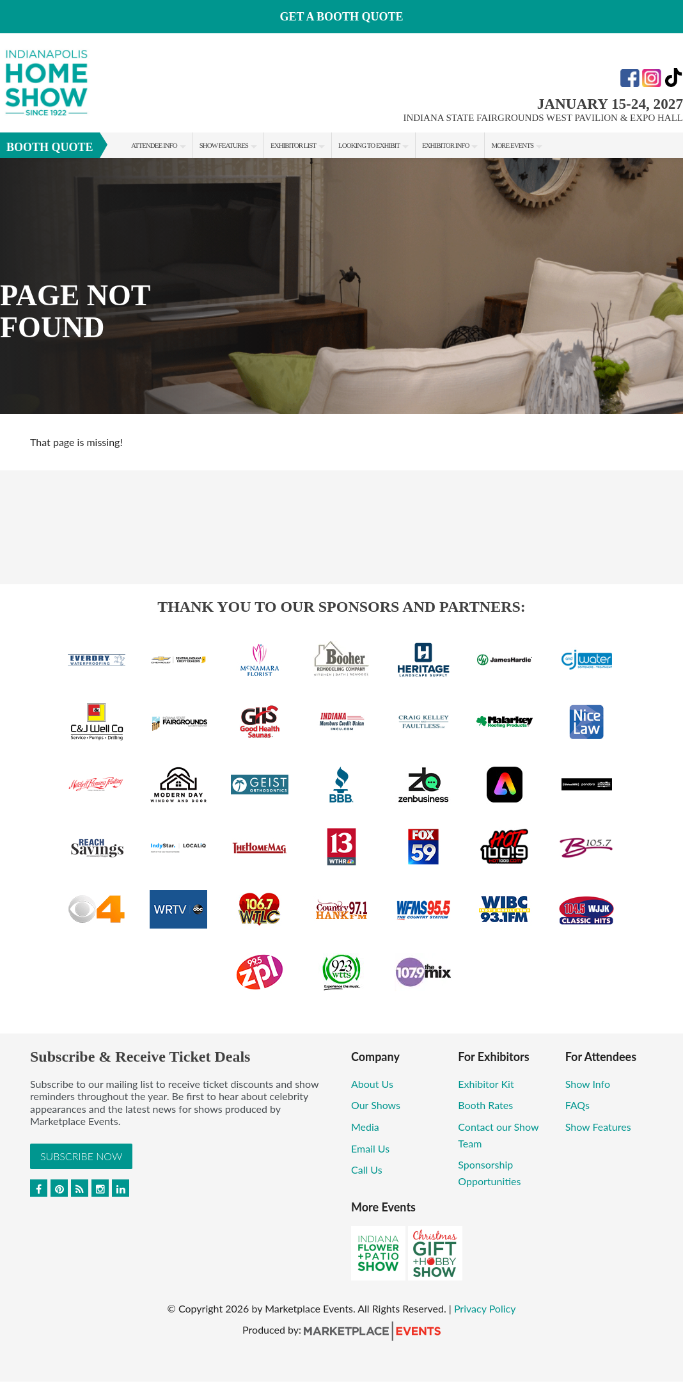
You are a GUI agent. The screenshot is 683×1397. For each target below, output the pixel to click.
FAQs (577, 1105)
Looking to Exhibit (369, 145)
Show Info (587, 1084)
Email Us (370, 1148)
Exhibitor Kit (486, 1084)
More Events (512, 145)
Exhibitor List (293, 145)
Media (365, 1127)
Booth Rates (485, 1105)
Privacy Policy (485, 1308)
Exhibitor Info (445, 145)
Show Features (224, 145)
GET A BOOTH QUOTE (341, 16)
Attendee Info (154, 145)
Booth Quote (49, 147)
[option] (341, 286)
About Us (372, 1084)
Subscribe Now (81, 1156)
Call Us (366, 1169)
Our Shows (375, 1105)
